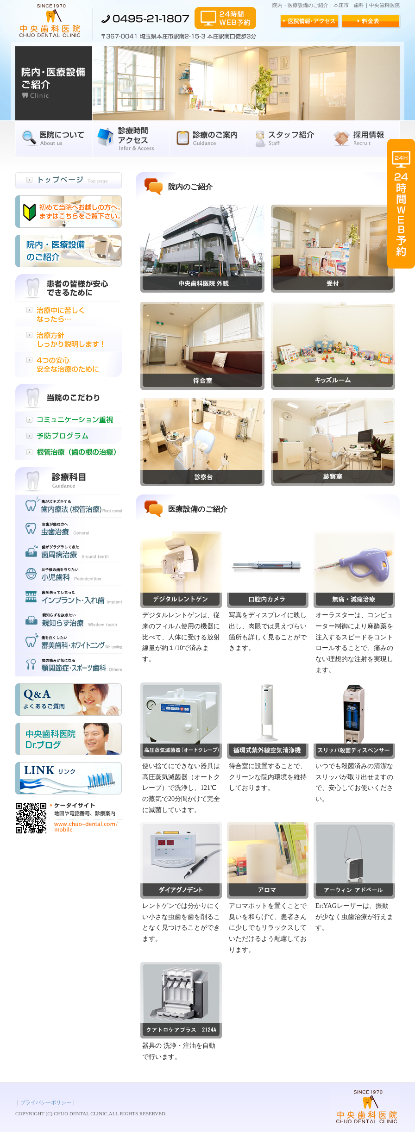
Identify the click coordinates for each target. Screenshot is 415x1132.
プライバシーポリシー (45, 1102)
